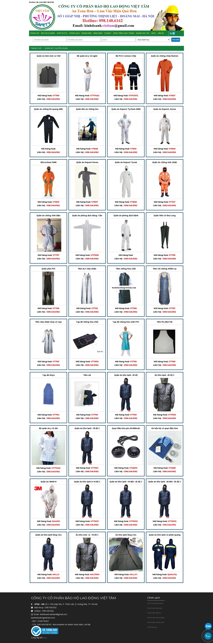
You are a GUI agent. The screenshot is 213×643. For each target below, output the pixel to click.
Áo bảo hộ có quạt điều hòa (164, 428)
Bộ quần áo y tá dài (48, 428)
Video (153, 33)
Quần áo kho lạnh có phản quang (165, 534)
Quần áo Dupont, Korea (164, 109)
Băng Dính (97, 33)
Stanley (107, 33)
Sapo (45, 638)
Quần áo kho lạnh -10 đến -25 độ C (125, 481)
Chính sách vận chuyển (156, 618)
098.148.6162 (48, 2)
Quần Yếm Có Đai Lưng (165, 215)
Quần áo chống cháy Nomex (164, 56)
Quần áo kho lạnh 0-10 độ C (87, 481)
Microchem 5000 (48, 162)
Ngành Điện (87, 33)
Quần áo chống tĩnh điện (48, 215)
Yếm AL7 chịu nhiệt (87, 268)
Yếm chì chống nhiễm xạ (164, 268)
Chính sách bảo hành (155, 603)
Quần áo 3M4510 (48, 481)
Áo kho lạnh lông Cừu (125, 534)
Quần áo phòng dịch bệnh (126, 215)
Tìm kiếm (175, 40)
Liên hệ (161, 33)
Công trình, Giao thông (123, 33)
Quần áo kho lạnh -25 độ (125, 375)
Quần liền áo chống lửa (87, 109)
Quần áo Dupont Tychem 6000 (125, 109)
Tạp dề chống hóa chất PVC (126, 322)
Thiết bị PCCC (62, 33)
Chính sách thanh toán (155, 622)
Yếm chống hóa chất (126, 268)
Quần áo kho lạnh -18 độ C (87, 428)
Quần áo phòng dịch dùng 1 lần (87, 215)
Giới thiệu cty (152, 627)
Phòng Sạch (74, 33)
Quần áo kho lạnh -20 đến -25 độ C (164, 481)
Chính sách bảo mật (154, 608)
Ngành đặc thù (142, 33)
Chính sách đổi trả (154, 613)
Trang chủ (34, 33)
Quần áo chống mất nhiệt (164, 162)
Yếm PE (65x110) (164, 322)
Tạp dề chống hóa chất (87, 322)
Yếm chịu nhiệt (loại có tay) (48, 322)
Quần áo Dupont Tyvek (126, 162)
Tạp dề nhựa (48, 375)
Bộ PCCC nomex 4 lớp (126, 56)
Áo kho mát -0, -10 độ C (87, 534)
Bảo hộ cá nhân (48, 33)
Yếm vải (87, 375)
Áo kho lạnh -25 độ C (164, 375)
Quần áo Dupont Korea (87, 162)
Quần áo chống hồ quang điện (48, 109)
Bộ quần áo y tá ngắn (87, 56)
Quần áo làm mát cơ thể (48, 56)
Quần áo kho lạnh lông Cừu (48, 534)
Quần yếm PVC (48, 268)
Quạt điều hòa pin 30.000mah (126, 428)
